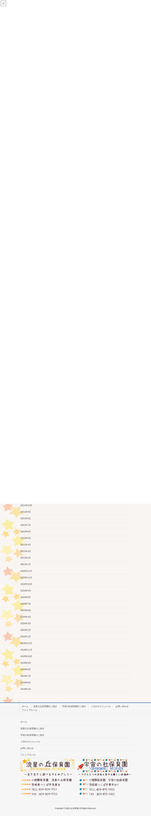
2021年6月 (25, 531)
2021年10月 (26, 505)
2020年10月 (26, 584)
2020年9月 (25, 590)
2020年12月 (26, 571)
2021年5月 (25, 538)
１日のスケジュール (101, 706)
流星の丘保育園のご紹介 (45, 706)
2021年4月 (25, 544)
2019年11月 (26, 649)
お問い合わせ (122, 706)
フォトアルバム (29, 710)
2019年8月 (25, 669)
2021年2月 (25, 557)
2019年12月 (26, 643)
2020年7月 (25, 603)
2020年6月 (25, 610)
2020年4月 (25, 617)
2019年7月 (25, 676)
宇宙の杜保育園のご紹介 (74, 706)
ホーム (25, 706)
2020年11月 (26, 577)
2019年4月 (25, 689)
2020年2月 (25, 630)
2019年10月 (26, 656)
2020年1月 (25, 636)
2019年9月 (25, 663)
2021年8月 (25, 518)
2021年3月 (25, 551)
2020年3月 (25, 623)
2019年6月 (25, 682)
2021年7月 (25, 525)
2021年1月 (25, 564)
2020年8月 (25, 597)
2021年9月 (25, 512)
